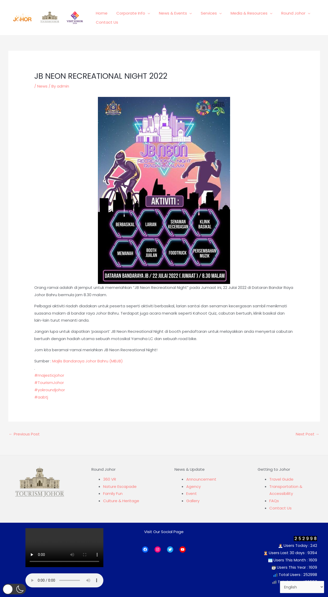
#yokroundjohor (49, 390)
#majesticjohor (49, 375)
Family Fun (113, 493)
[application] (146, 14)
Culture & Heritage (121, 500)
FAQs (274, 500)
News (42, 86)
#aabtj (41, 397)
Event (191, 493)
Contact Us (280, 508)
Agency (193, 486)
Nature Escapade (120, 486)
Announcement (201, 479)
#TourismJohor (49, 382)
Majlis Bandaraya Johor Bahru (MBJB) (87, 361)
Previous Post (24, 434)
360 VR (109, 479)
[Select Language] (302, 587)
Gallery (192, 500)
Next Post (307, 434)
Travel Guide (281, 479)
